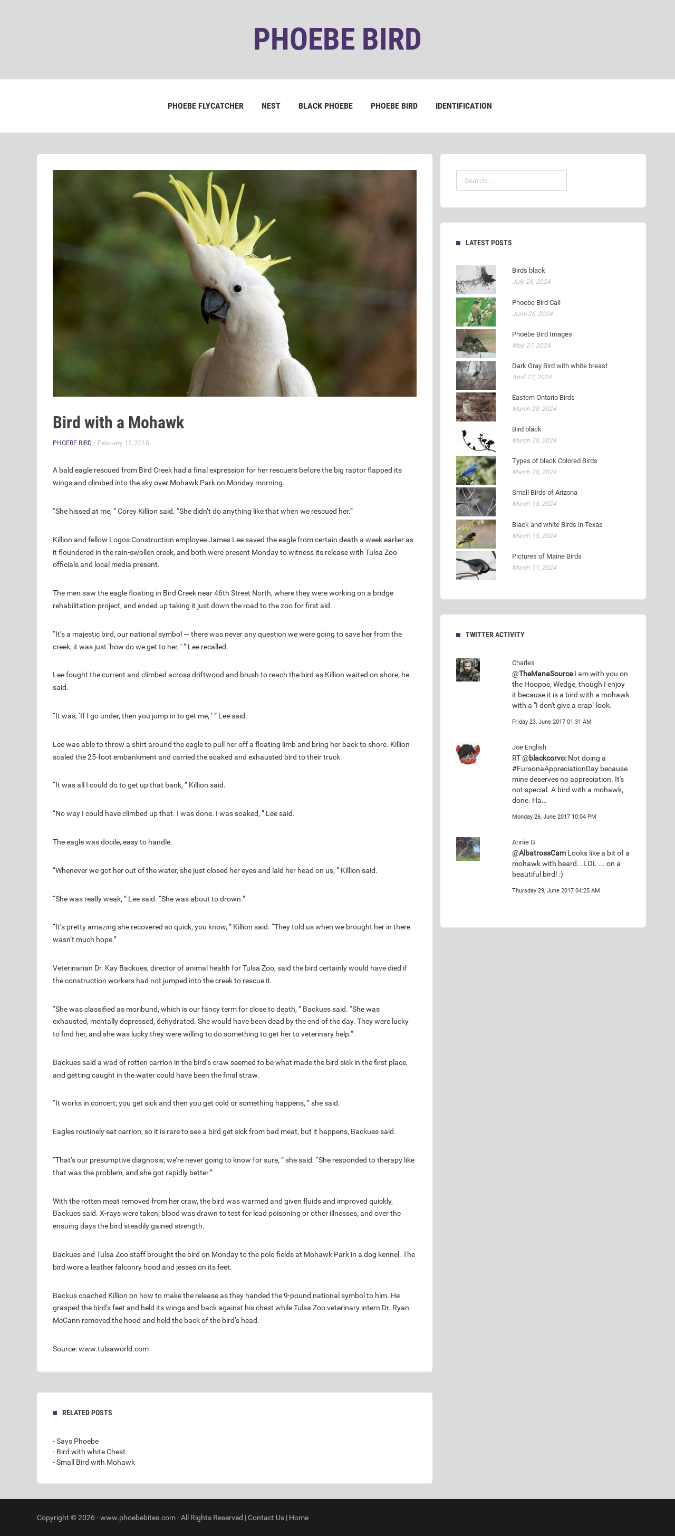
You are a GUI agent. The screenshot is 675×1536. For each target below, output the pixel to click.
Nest (271, 106)
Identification (464, 106)
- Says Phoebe (76, 1441)
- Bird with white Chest (89, 1451)
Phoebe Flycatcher (206, 106)
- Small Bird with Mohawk (94, 1462)
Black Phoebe (325, 106)
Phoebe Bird (394, 106)
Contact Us (266, 1517)
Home (298, 1517)
